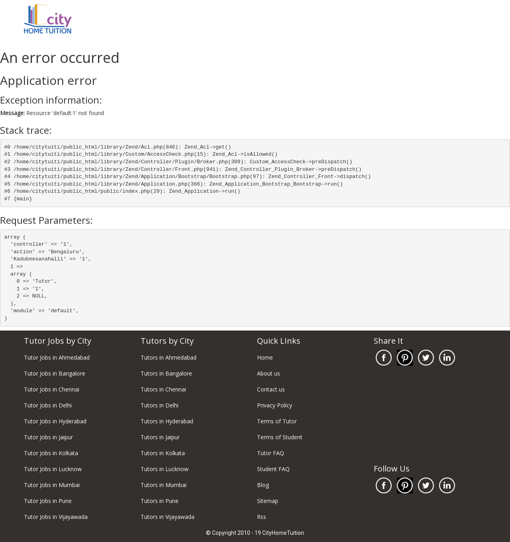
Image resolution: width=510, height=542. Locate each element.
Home (265, 357)
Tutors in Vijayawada (167, 516)
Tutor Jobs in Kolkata (51, 453)
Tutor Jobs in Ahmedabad (57, 357)
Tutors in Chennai (163, 389)
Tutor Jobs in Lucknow (53, 469)
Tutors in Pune (159, 501)
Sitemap (267, 501)
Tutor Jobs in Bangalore (54, 373)
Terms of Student (279, 437)
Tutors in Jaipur (160, 437)
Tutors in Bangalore (166, 373)
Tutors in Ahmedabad (168, 357)
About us (268, 373)
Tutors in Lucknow (164, 469)
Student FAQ (273, 469)
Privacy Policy (274, 405)
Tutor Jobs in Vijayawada (56, 516)
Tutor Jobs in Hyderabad (55, 421)
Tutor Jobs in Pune (48, 501)
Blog (263, 485)
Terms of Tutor (277, 421)
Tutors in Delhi (159, 405)
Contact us (271, 389)
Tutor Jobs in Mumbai (52, 485)
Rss (261, 516)
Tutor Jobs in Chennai (51, 389)
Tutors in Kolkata (163, 453)
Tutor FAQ (270, 453)
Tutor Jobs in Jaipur (48, 437)
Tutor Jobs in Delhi (48, 405)
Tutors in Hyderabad (167, 421)
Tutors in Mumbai (163, 485)
